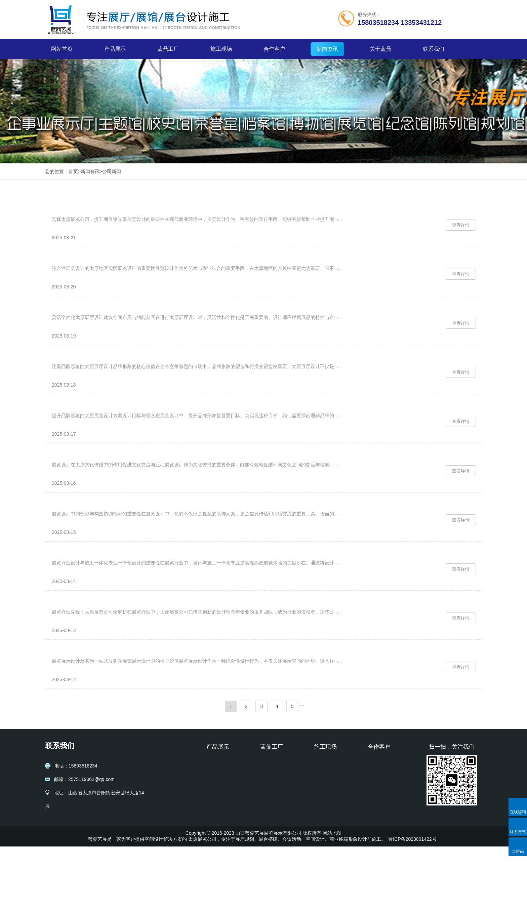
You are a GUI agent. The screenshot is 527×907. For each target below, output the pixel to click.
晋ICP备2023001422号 (412, 899)
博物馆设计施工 (222, 843)
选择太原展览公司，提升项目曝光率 (97, 212)
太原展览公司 (202, 899)
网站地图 (332, 893)
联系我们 (433, 49)
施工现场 (221, 49)
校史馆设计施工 (222, 863)
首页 (73, 171)
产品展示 (115, 49)
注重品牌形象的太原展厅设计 (89, 378)
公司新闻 (111, 171)
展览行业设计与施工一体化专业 (92, 598)
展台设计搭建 (220, 833)
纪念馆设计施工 (222, 853)
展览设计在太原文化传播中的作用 (94, 488)
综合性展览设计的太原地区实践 (92, 268)
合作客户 (274, 49)
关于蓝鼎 (380, 49)
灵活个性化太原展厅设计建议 (89, 323)
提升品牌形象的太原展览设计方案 (94, 433)
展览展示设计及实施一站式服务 (92, 709)
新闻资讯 (327, 49)
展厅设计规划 (220, 823)
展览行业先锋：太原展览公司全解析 (97, 653)
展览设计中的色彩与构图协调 (89, 543)
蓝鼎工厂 (168, 49)
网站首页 (62, 49)
